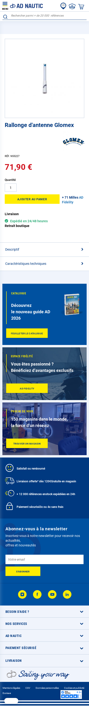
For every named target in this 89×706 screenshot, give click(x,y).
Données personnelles (47, 688)
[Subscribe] (22, 571)
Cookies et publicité (74, 688)
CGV (27, 688)
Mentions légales (11, 688)
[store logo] (22, 5)
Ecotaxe (7, 693)
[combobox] (44, 16)
